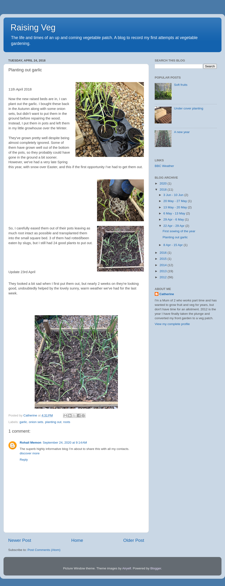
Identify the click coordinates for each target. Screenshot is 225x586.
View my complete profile (172, 324)
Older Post (133, 540)
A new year (182, 132)
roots (66, 422)
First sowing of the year (179, 231)
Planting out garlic (175, 237)
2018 (164, 189)
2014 (164, 265)
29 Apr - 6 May (174, 219)
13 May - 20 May (175, 207)
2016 (164, 252)
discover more (30, 453)
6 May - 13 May (174, 213)
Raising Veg (33, 27)
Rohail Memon (30, 442)
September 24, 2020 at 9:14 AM (65, 442)
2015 (164, 258)
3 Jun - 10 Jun (173, 195)
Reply (24, 459)
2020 (164, 183)
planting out (53, 422)
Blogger (155, 568)
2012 (164, 277)
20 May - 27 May (175, 201)
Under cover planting (188, 108)
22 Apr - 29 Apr (174, 226)
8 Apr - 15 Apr (173, 245)
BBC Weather (164, 166)
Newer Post (19, 540)
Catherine (166, 294)
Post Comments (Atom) (44, 550)
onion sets (36, 422)
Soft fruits (180, 85)
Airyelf (126, 568)
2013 (164, 271)
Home (77, 540)
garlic (23, 422)
